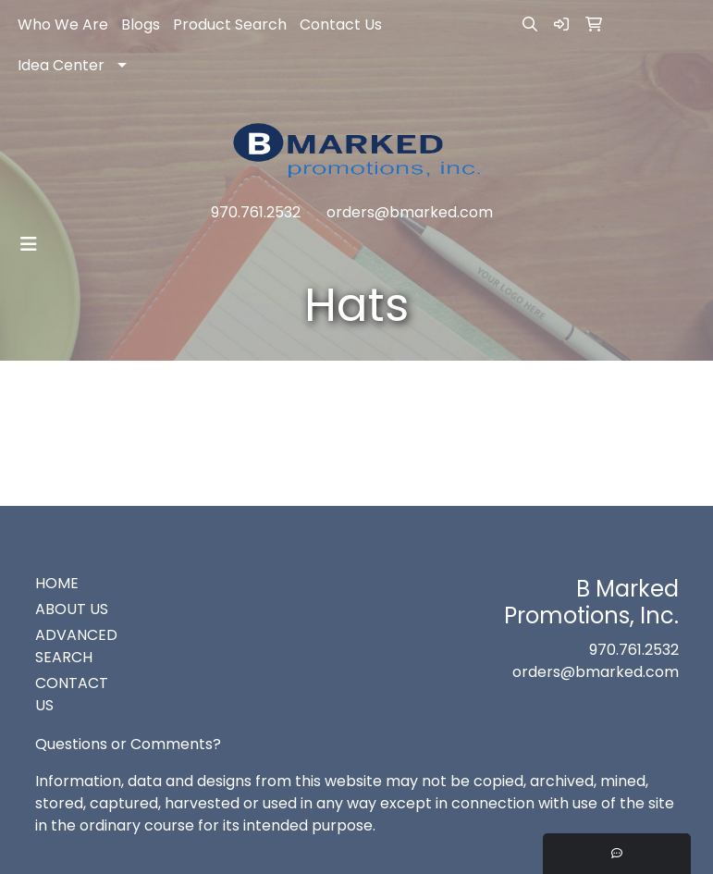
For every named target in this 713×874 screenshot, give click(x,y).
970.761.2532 (256, 212)
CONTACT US (71, 694)
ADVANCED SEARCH (76, 646)
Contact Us (341, 24)
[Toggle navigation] (28, 244)
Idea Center (61, 65)
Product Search (230, 24)
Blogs (140, 24)
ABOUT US (71, 609)
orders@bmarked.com (409, 212)
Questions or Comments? (128, 744)
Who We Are (63, 24)
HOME (57, 583)
